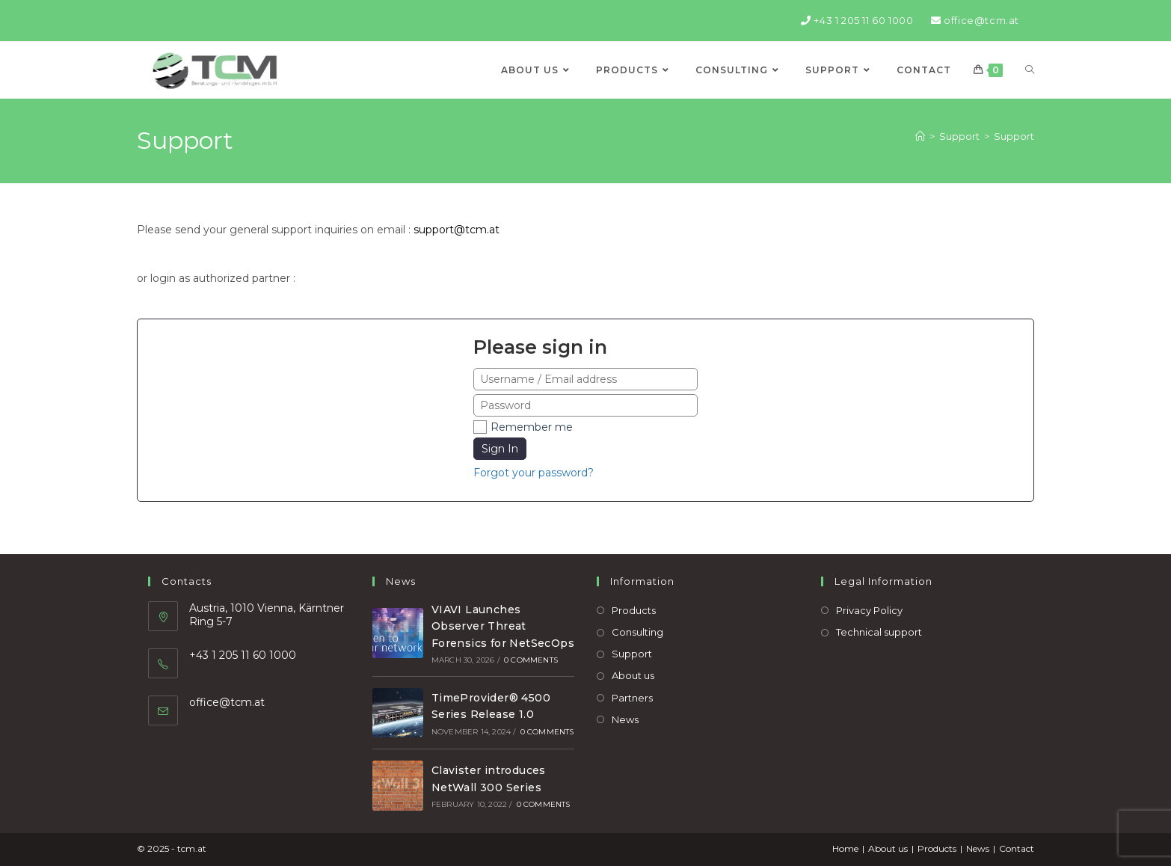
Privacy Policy (869, 610)
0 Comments (531, 660)
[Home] (920, 136)
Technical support (879, 632)
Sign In (500, 448)
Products (634, 610)
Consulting (637, 632)
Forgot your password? (533, 472)
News (625, 719)
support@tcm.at (457, 229)
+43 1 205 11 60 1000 (857, 20)
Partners (632, 698)
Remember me (532, 427)
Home (845, 848)
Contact (1016, 848)
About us (633, 675)
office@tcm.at (975, 20)
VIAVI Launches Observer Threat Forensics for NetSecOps (502, 626)
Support (1014, 136)
